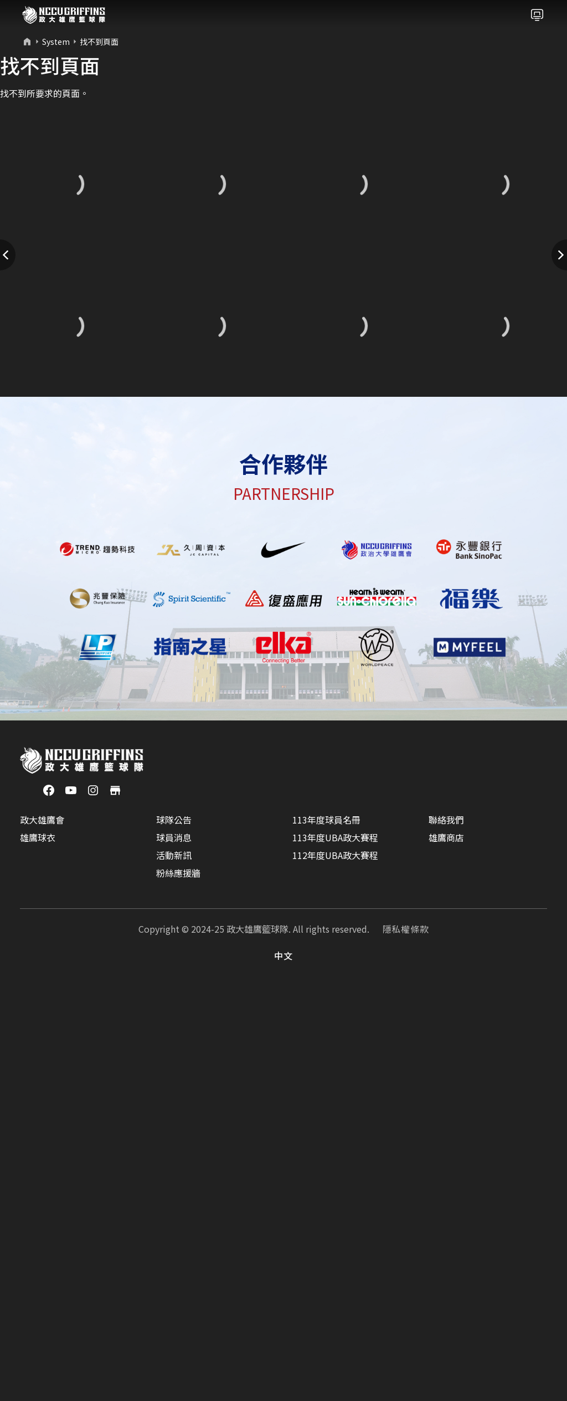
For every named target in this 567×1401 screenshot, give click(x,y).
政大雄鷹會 (42, 1232)
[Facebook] (48, 1201)
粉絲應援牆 (178, 1285)
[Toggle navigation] (537, 15)
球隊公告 (174, 1232)
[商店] (115, 1201)
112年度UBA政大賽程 (335, 1267)
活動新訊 (174, 1267)
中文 (283, 1367)
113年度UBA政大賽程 (335, 1249)
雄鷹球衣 (37, 1249)
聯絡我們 (446, 1232)
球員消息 (174, 1249)
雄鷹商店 (446, 1249)
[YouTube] (71, 1201)
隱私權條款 (406, 1341)
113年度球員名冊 (326, 1232)
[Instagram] (93, 1201)
